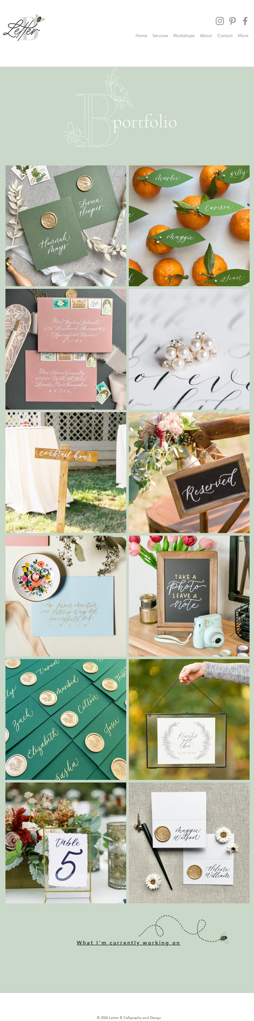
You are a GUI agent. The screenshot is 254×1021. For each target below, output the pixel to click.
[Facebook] (245, 21)
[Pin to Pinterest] (76, 498)
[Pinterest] (232, 21)
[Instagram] (219, 21)
